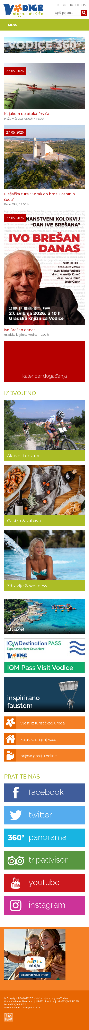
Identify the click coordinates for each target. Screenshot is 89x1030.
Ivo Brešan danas (19, 329)
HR (57, 5)
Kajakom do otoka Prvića (26, 113)
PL (84, 5)
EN (64, 5)
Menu (12, 25)
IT (78, 5)
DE (71, 5)
